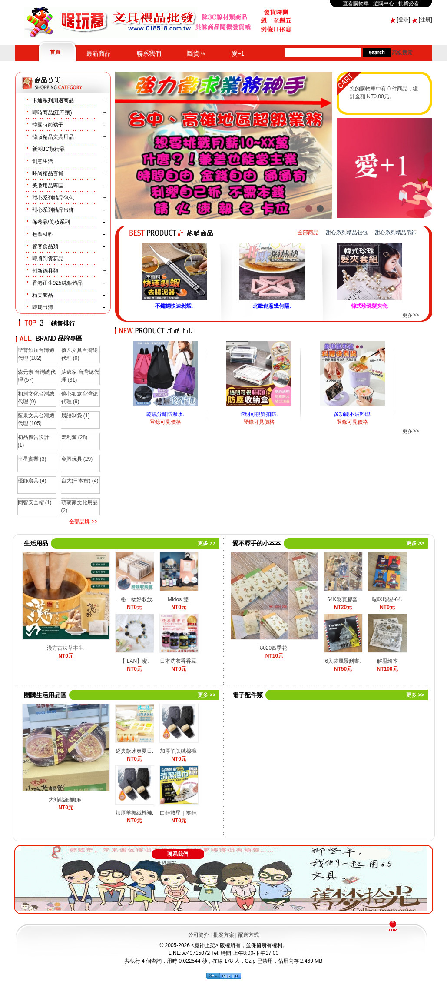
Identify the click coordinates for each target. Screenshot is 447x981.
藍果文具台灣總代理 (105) (36, 419)
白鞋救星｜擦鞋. (179, 813)
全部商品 (308, 232)
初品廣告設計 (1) (33, 441)
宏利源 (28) (74, 437)
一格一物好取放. (134, 599)
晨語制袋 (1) (75, 415)
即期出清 (42, 307)
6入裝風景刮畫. (343, 661)
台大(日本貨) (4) (80, 481)
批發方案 (223, 935)
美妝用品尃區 (47, 186)
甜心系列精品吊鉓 (53, 210)
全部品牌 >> (83, 522)
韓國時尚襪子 (47, 125)
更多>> (410, 315)
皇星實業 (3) (32, 459)
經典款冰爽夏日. (134, 751)
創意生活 (42, 161)
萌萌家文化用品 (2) (79, 506)
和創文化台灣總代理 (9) (36, 398)
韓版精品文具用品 (53, 137)
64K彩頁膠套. (343, 599)
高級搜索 (402, 53)
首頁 (55, 52)
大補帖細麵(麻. (66, 800)
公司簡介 (198, 935)
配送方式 (248, 935)
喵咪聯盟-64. (387, 599)
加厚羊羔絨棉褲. (179, 751)
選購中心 (383, 3)
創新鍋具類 (45, 271)
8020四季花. (274, 648)
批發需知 (166, 863)
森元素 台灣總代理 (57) (37, 376)
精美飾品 (42, 295)
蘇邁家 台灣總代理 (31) (80, 376)
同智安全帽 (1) (35, 502)
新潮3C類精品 (48, 149)
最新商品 (98, 53)
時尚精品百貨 (47, 173)
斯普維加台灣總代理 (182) (36, 354)
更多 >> (206, 543)
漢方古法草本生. (66, 648)
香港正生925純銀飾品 (57, 283)
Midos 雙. (179, 599)
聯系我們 (149, 53)
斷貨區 (196, 53)
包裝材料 (42, 234)
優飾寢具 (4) (32, 481)
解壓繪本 (387, 661)
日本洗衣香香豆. (179, 661)
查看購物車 (356, 3)
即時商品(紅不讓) (52, 113)
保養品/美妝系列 (51, 222)
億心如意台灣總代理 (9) (79, 398)
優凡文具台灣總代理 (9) (79, 354)
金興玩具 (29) (77, 459)
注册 (425, 20)
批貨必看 (408, 3)
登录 (403, 20)
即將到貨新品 (47, 259)
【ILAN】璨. (134, 661)
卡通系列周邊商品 (53, 100)
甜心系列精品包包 (53, 198)
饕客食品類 (45, 246)
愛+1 (238, 53)
